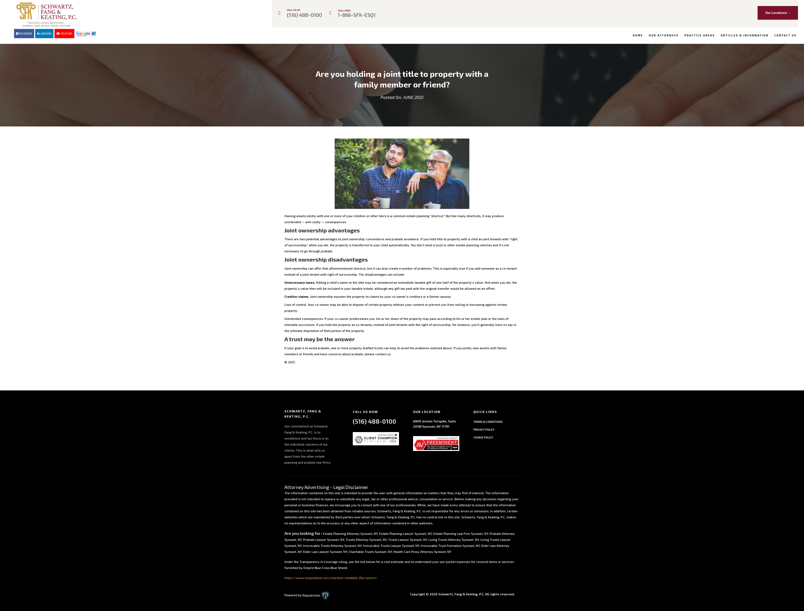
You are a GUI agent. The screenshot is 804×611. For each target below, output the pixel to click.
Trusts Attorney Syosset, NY (366, 538)
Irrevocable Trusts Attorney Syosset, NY (332, 544)
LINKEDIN (44, 33)
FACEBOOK (24, 33)
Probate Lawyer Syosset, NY (323, 538)
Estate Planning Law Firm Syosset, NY (460, 532)
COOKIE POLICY (483, 436)
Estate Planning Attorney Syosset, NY (350, 532)
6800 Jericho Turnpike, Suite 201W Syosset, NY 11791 (434, 422)
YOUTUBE (64, 33)
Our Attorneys (664, 35)
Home (638, 35)
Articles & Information (744, 35)
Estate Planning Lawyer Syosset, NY (405, 532)
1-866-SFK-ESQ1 (357, 15)
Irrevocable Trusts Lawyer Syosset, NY (391, 544)
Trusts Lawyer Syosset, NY (407, 538)
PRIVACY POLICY (483, 428)
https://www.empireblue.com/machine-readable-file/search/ (330, 577)
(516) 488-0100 (304, 15)
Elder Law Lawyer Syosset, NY (325, 550)
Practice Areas (699, 35)
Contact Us (785, 35)
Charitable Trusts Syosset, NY (370, 550)
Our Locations (777, 12)
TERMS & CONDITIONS (488, 420)
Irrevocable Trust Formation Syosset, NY (450, 544)
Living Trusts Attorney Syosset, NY (454, 538)
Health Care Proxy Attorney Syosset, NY (422, 550)
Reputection (316, 594)
